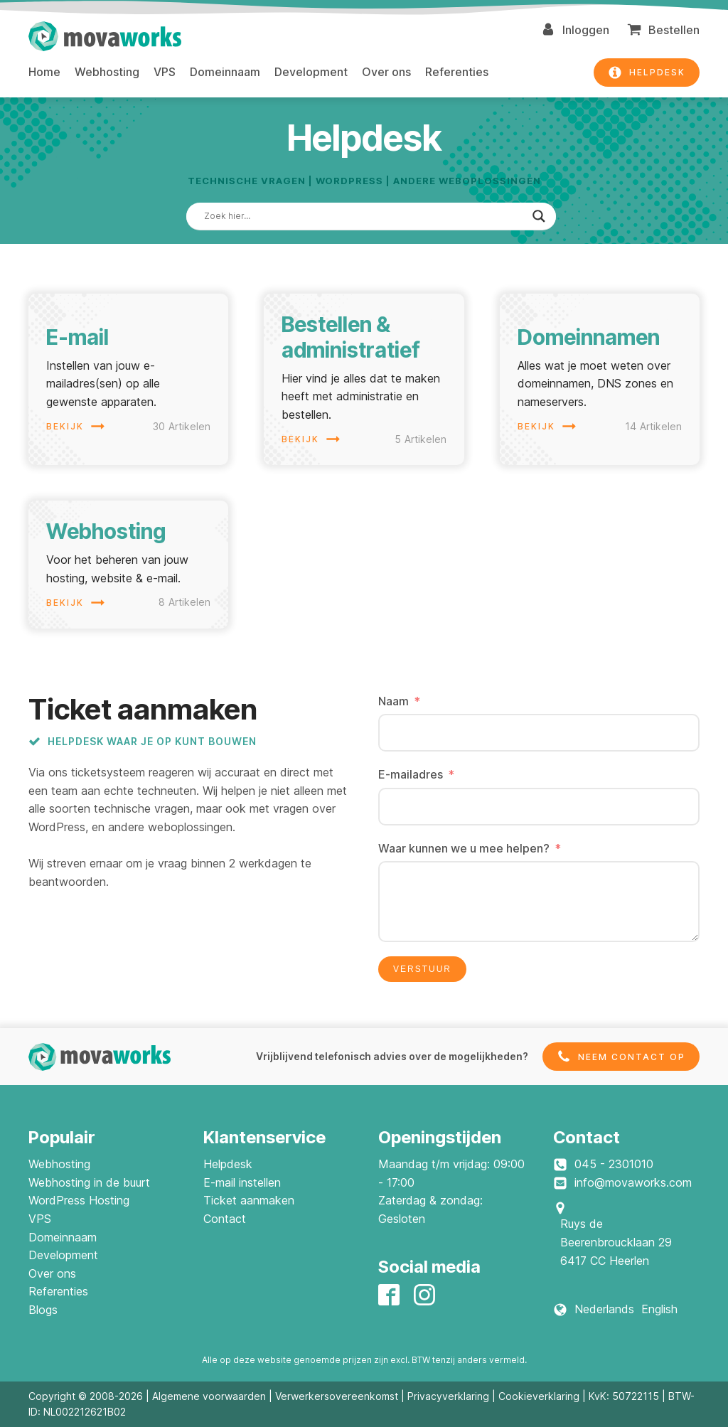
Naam (393, 701)
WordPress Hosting (78, 1200)
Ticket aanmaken (248, 1200)
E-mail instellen (242, 1182)
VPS (165, 72)
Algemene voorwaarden (209, 1396)
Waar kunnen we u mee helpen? (464, 848)
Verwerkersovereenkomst (336, 1396)
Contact (224, 1219)
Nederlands (604, 1309)
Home (44, 72)
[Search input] (364, 216)
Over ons (386, 72)
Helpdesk (227, 1164)
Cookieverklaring (538, 1396)
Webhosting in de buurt (89, 1182)
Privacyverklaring (448, 1396)
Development (311, 72)
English (659, 1309)
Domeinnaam (225, 72)
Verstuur (422, 969)
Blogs (43, 1310)
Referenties (456, 72)
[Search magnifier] (539, 216)
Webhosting (107, 72)
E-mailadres (410, 774)
